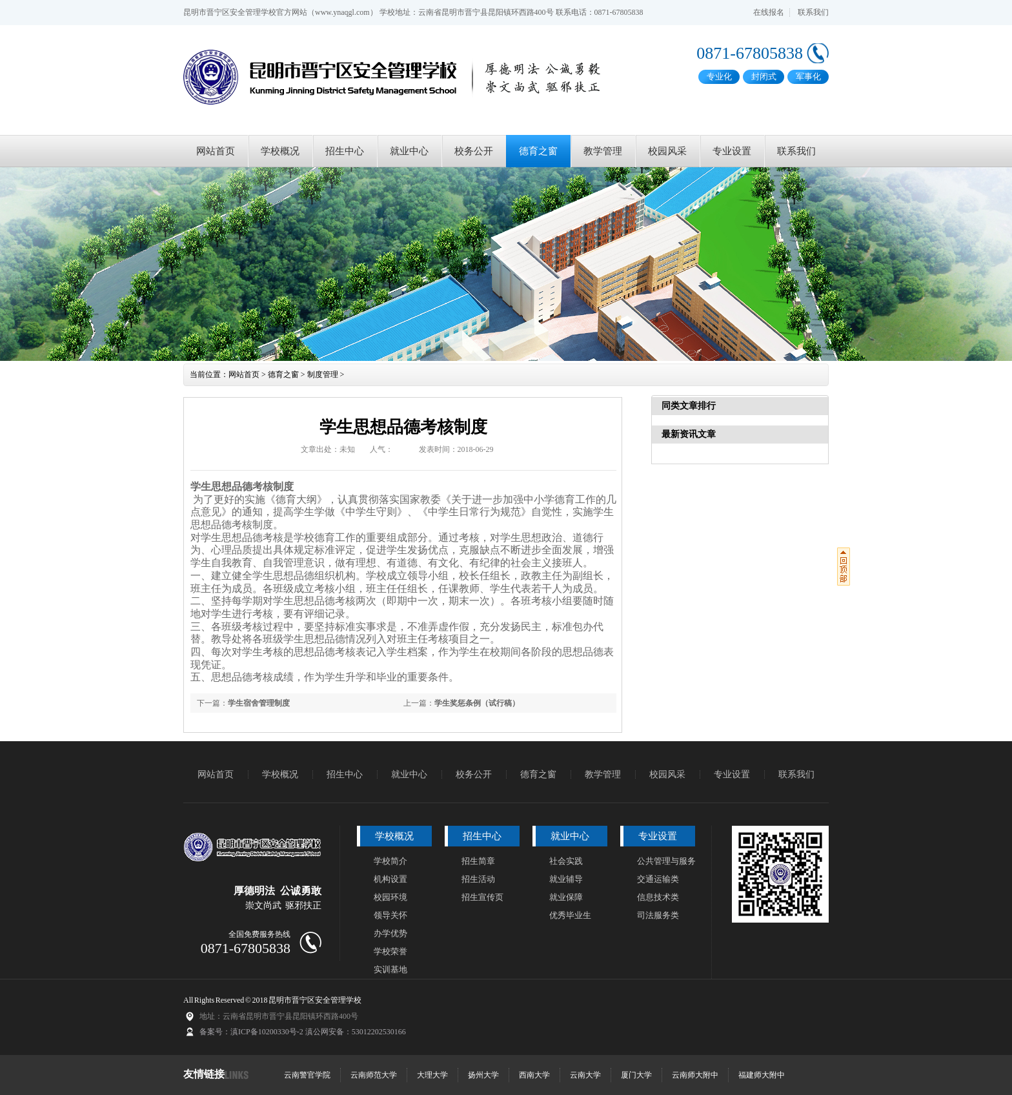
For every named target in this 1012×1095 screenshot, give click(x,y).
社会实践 (566, 861)
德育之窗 (538, 151)
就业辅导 (566, 879)
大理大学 (432, 1075)
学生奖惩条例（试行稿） (477, 703)
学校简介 (390, 861)
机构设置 (390, 879)
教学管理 (602, 151)
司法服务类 (658, 915)
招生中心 (344, 151)
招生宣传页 (482, 897)
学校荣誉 (390, 951)
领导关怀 (390, 915)
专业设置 (732, 151)
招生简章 (478, 861)
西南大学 (534, 1075)
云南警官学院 (307, 1075)
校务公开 (473, 151)
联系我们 (813, 12)
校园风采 (667, 151)
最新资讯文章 (689, 434)
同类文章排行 (689, 406)
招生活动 (478, 879)
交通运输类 (658, 879)
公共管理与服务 (666, 861)
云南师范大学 (373, 1075)
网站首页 (215, 151)
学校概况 (280, 151)
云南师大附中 (695, 1075)
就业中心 (409, 151)
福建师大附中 (761, 1075)
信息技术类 (658, 897)
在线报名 (768, 12)
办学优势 (390, 933)
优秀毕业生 (570, 915)
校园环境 (390, 897)
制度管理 (322, 374)
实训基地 (390, 969)
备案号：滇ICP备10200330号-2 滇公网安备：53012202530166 (302, 1031)
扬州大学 (483, 1075)
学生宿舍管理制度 (259, 703)
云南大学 (585, 1075)
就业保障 (566, 897)
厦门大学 (636, 1075)
